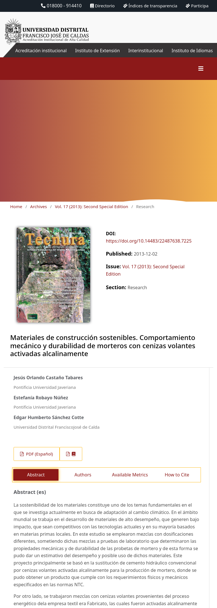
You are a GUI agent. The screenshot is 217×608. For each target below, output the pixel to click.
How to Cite (177, 481)
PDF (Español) (39, 460)
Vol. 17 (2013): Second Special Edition (91, 213)
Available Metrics (130, 481)
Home (16, 213)
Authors (82, 481)
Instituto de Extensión (109, 53)
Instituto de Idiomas (204, 53)
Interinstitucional (145, 50)
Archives (38, 213)
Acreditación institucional (54, 53)
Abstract (36, 481)
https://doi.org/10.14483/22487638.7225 (149, 248)
